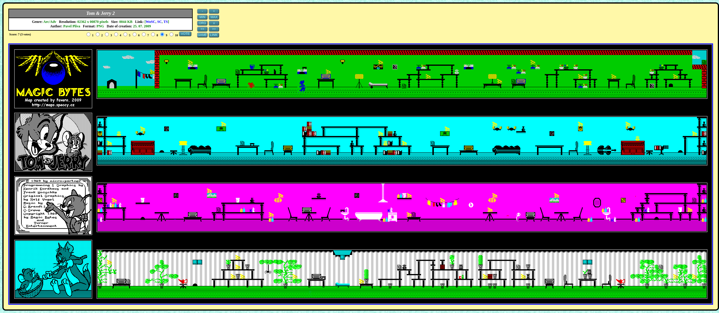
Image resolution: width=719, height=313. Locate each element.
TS (166, 22)
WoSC (151, 22)
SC (159, 22)
